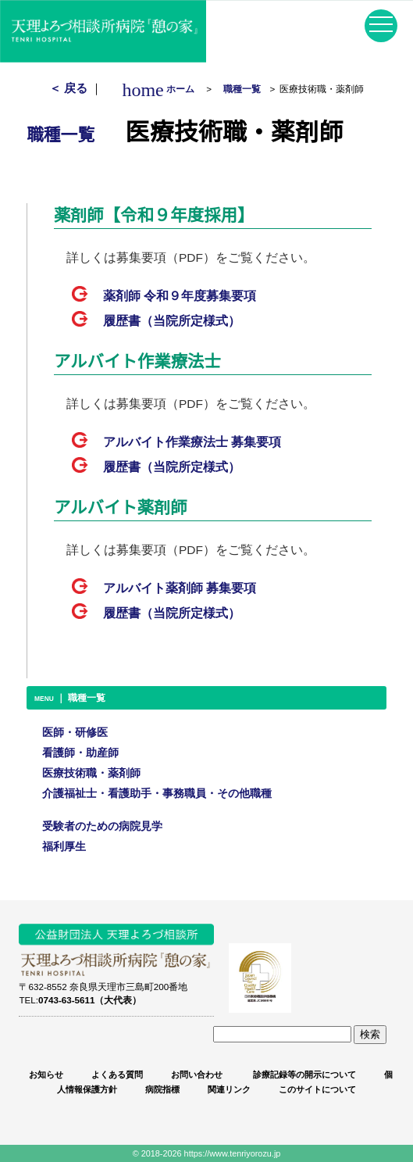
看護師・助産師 (80, 752)
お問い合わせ (197, 1074)
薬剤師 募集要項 (179, 295)
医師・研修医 (75, 732)
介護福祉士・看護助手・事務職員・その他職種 (157, 793)
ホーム (163, 89)
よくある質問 (117, 1074)
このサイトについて (317, 1089)
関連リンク (229, 1089)
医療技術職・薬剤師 (91, 773)
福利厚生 (64, 846)
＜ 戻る (70, 88)
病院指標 (162, 1089)
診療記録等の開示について (303, 1074)
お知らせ (46, 1074)
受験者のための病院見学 (102, 826)
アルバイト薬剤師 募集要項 (179, 588)
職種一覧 (242, 89)
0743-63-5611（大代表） (89, 1000)
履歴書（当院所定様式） (171, 320)
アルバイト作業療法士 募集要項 (192, 442)
